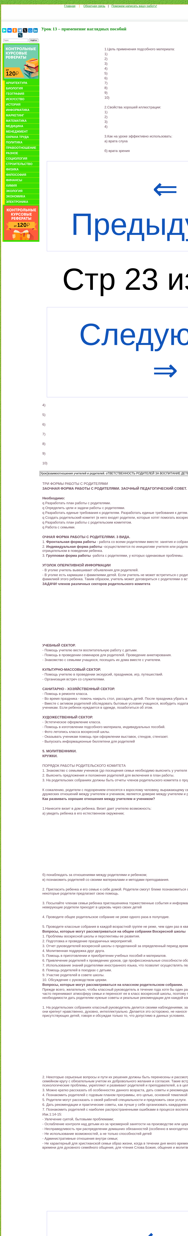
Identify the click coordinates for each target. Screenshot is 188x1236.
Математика (16, 120)
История (13, 104)
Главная (69, 6)
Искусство (15, 99)
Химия (11, 185)
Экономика (15, 196)
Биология (14, 88)
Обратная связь (94, 6)
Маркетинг (15, 115)
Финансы (14, 180)
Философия (16, 174)
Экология (14, 191)
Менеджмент (17, 131)
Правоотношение (21, 147)
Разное (12, 153)
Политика (14, 142)
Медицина (14, 126)
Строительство (19, 164)
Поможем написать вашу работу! (134, 6)
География (15, 93)
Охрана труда (17, 137)
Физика (12, 169)
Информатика (17, 110)
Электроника (17, 201)
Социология (16, 158)
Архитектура (16, 83)
